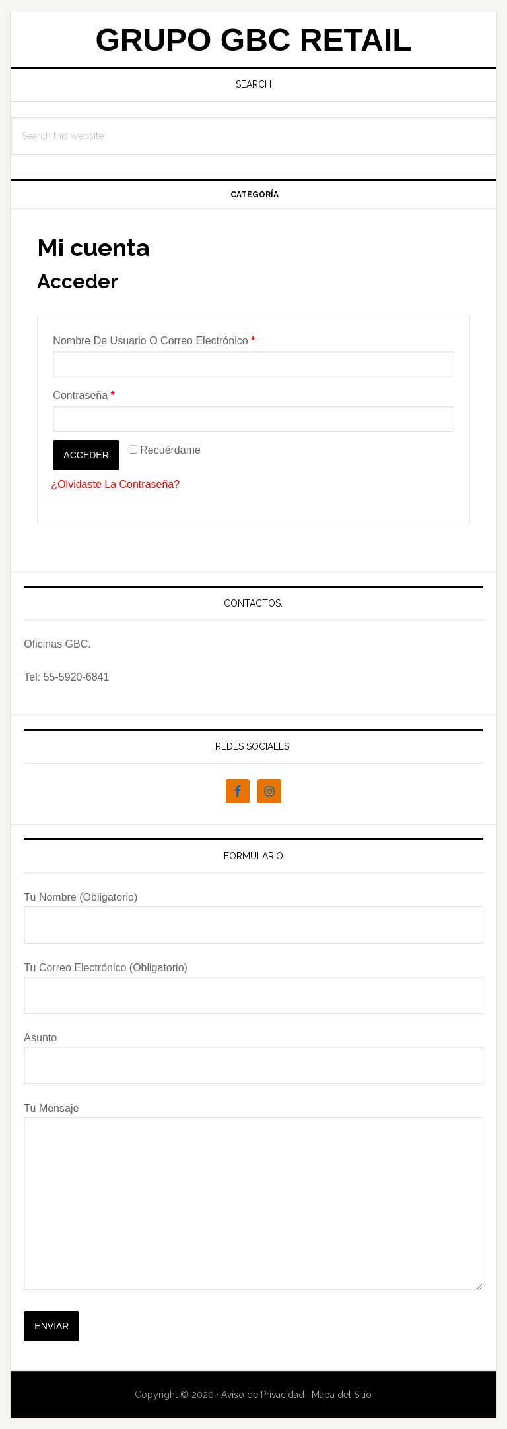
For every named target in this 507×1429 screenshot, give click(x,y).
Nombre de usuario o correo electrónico (154, 340)
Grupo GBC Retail (253, 39)
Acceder (85, 455)
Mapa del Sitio (342, 1394)
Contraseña (83, 395)
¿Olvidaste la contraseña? (115, 484)
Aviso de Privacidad (262, 1394)
